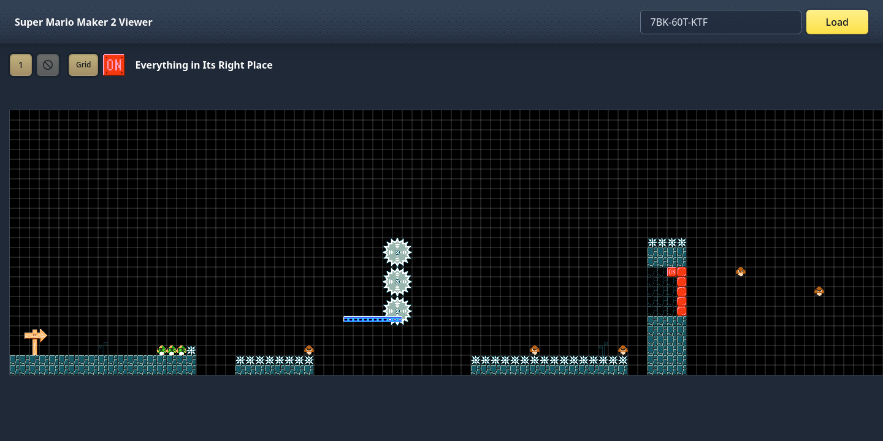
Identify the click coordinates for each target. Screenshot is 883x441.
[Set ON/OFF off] (114, 65)
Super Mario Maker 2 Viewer (84, 22)
